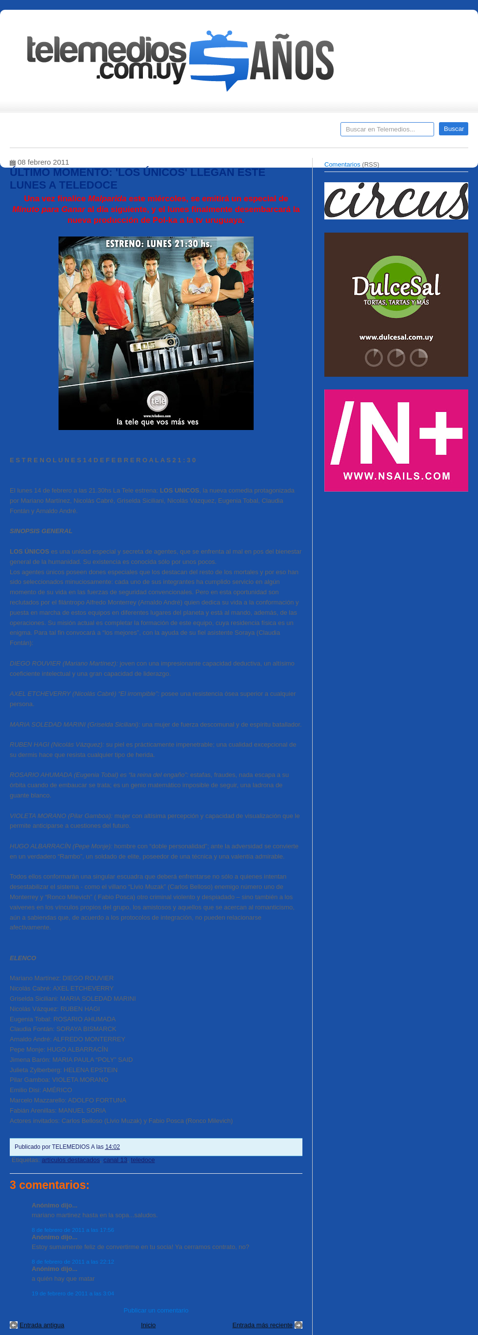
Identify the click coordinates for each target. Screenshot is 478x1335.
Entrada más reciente (262, 1325)
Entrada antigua (42, 1325)
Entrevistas (135, 132)
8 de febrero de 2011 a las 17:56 (73, 1230)
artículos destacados (70, 1159)
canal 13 (115, 1159)
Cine (201, 132)
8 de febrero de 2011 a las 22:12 (73, 1261)
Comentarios (342, 164)
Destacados (49, 132)
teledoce (143, 1159)
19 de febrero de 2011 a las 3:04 (73, 1293)
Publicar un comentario (156, 1310)
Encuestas (243, 132)
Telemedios (303, 132)
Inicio (148, 1325)
